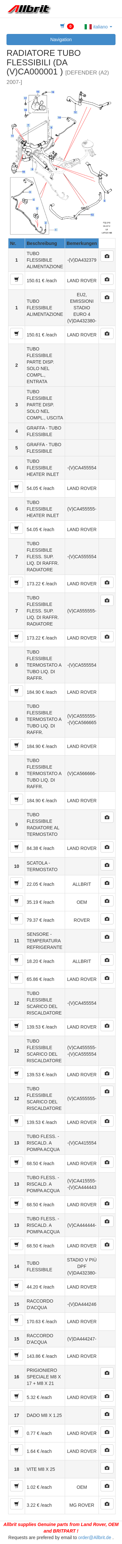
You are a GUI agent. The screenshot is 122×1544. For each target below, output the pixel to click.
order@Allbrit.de (94, 1537)
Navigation (61, 39)
